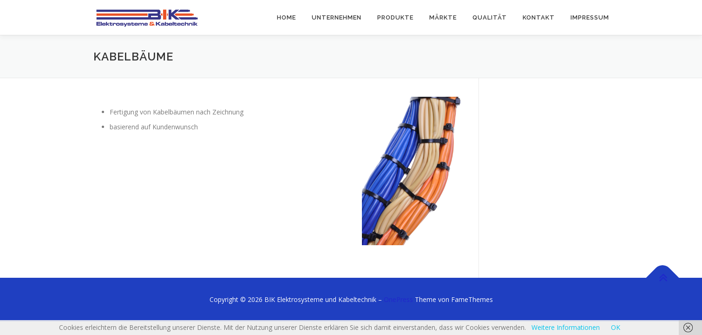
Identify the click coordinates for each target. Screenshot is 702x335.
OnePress (398, 299)
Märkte (443, 17)
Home (286, 17)
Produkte (395, 17)
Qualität (489, 17)
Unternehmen (336, 17)
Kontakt (539, 17)
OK (615, 327)
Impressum (590, 17)
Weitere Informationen (565, 327)
